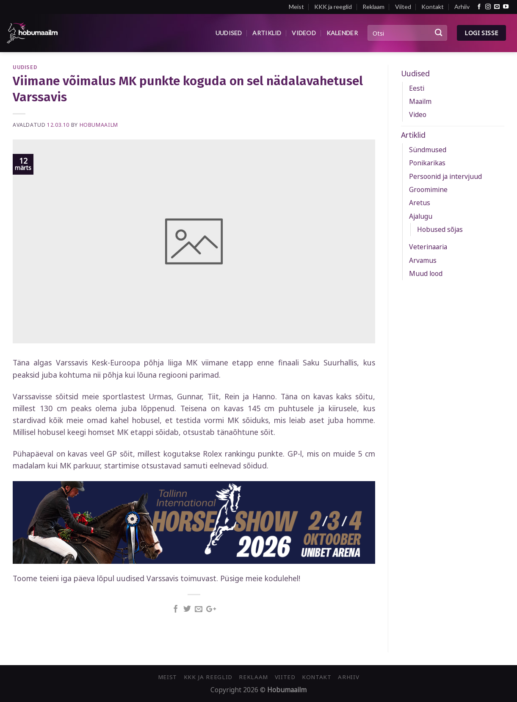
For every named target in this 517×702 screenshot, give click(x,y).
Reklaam (373, 6)
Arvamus (423, 260)
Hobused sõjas (440, 229)
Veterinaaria (428, 246)
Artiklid (266, 32)
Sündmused (427, 149)
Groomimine (428, 189)
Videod (304, 32)
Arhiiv (462, 6)
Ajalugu (420, 216)
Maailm (420, 101)
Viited (403, 6)
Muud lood (425, 273)
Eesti (416, 88)
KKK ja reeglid (333, 6)
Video (417, 114)
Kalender (342, 32)
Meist (296, 6)
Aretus (419, 202)
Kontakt (432, 6)
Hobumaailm (99, 124)
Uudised (229, 32)
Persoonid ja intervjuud (445, 176)
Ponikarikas (427, 162)
